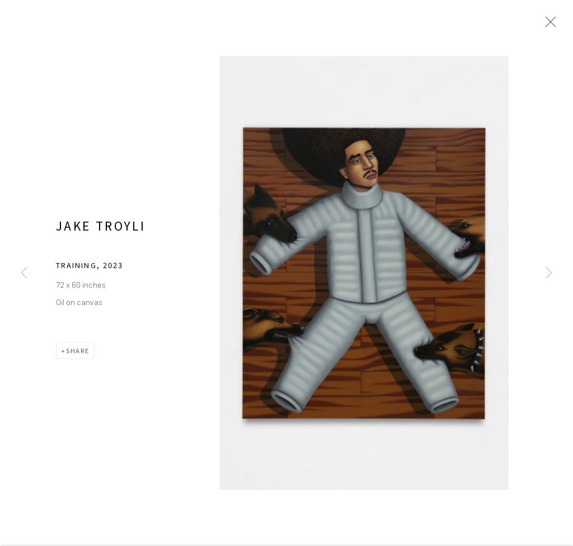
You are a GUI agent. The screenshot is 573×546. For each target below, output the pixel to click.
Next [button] (549, 273)
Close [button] (550, 25)
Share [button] (78, 358)
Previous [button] (24, 273)
